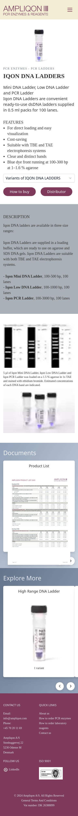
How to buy (19, 191)
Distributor (56, 191)
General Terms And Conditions (39, 800)
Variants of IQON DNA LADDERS (39, 178)
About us (44, 713)
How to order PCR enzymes (55, 718)
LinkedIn (14, 769)
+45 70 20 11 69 (12, 728)
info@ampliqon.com (15, 718)
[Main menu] (70, 10)
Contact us (45, 733)
